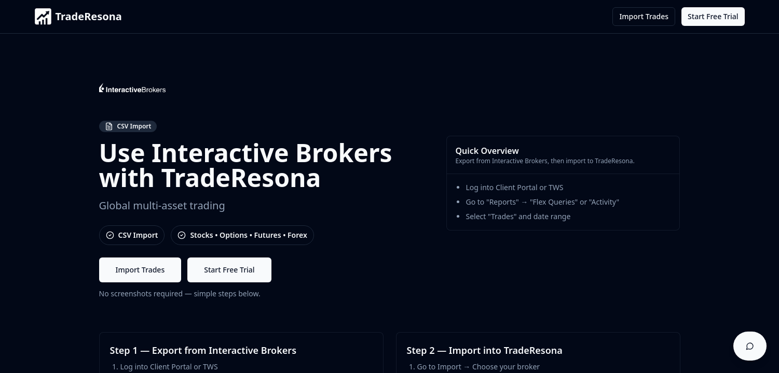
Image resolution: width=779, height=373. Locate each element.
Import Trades (643, 16)
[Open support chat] (750, 346)
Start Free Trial (713, 16)
